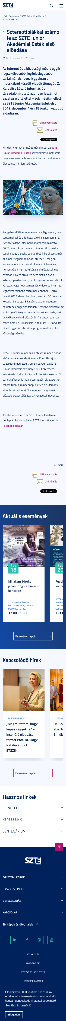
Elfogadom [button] (13, 1014)
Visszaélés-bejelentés (33, 972)
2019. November (10, 19)
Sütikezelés (33, 954)
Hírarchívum (38, 16)
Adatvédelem (33, 963)
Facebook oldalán (13, 426)
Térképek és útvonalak (18, 924)
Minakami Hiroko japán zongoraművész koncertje (23, 586)
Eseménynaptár (26, 636)
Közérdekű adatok (33, 980)
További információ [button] (18, 1005)
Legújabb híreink (17, 718)
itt (16, 420)
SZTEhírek (25, 16)
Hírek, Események (11, 16)
